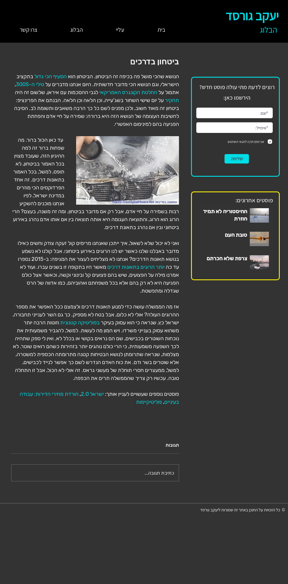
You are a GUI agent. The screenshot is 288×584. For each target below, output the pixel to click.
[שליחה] (237, 158)
